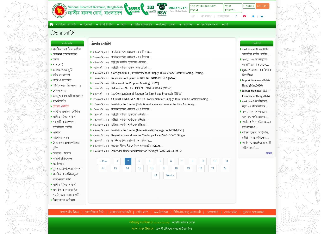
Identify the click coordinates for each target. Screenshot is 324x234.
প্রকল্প (172, 24)
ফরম (123, 24)
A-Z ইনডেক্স (161, 212)
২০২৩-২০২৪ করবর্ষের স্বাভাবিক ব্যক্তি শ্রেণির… (256, 52)
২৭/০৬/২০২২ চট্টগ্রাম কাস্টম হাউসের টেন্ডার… (121, 62)
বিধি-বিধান (106, 24)
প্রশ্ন (193, 16)
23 (155, 175)
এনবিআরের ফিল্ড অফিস (67, 49)
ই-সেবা (88, 24)
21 (212, 168)
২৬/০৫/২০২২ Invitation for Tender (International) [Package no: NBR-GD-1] (138, 130)
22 (224, 168)
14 (127, 168)
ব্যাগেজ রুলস (61, 137)
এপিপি (57, 132)
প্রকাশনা (188, 24)
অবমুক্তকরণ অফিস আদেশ (68, 96)
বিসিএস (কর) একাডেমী (187, 212)
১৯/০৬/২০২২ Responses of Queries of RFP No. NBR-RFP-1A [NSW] (134, 78)
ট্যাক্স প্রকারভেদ (143, 24)
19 (188, 168)
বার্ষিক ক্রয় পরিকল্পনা (64, 85)
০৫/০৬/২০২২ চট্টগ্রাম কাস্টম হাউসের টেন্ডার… (121, 114)
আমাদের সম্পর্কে (66, 24)
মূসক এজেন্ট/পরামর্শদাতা (67, 168)
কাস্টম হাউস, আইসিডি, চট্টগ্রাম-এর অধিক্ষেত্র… (255, 135)
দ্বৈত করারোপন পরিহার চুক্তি (66, 145)
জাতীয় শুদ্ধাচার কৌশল (66, 111)
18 (176, 168)
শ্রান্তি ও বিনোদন (62, 80)
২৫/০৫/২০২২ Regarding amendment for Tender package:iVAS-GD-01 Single (139, 135)
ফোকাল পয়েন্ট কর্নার (65, 54)
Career (249, 5)
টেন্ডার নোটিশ (61, 106)
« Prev (103, 161)
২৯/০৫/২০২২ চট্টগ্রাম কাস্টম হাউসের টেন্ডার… (121, 119)
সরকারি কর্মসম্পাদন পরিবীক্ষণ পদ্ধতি (64, 124)
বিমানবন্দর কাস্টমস (64, 200)
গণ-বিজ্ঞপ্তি (59, 101)
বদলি (56, 59)
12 (102, 168)
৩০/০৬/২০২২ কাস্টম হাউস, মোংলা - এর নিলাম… (122, 57)
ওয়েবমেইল (223, 16)
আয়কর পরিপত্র (62, 153)
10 (214, 161)
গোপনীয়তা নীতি (94, 212)
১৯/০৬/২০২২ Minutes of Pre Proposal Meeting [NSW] (126, 83)
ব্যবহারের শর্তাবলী (120, 212)
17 (163, 168)
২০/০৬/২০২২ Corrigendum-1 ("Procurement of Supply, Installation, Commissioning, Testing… (149, 72)
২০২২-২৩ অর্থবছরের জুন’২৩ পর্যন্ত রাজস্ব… (255, 114)
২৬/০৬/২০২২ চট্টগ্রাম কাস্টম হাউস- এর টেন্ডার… (122, 67)
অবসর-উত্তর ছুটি (62, 70)
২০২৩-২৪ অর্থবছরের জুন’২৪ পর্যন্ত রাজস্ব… (255, 104)
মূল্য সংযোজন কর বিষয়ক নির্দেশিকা (257, 72)
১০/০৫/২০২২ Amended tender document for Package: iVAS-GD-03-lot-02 (137, 150)
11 (226, 161)
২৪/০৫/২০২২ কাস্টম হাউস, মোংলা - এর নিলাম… (122, 140)
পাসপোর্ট (58, 64)
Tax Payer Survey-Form (203, 8)
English (262, 5)
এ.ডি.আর (58, 163)
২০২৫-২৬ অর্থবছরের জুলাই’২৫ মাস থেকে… (255, 62)
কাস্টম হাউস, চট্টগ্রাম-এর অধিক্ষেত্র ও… (256, 124)
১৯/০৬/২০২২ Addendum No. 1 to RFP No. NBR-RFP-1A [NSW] (132, 88)
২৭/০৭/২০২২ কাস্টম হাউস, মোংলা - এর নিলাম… (122, 52)
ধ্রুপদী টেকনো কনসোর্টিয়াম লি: (174, 228)
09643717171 (178, 8)
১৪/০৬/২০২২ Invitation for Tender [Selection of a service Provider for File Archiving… (145, 104)
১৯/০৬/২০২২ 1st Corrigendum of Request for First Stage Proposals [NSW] (137, 93)
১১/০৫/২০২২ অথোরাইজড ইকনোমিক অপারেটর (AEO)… (128, 145)
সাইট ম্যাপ (142, 212)
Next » (170, 175)
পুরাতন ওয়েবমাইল (253, 212)
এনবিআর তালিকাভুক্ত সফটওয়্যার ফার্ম (66, 177)
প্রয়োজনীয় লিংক (69, 212)
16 (151, 168)
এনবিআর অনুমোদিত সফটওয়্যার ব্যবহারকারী (66, 192)
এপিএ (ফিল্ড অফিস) (64, 116)
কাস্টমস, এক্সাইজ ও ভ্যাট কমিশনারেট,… (256, 145)
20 (200, 168)
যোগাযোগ (206, 16)
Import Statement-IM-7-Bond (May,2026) (256, 83)
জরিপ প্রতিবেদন (62, 158)
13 (115, 168)
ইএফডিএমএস (209, 24)
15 (139, 168)
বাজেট (162, 24)
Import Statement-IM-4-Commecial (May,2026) (256, 93)
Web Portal (230, 8)
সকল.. (269, 153)
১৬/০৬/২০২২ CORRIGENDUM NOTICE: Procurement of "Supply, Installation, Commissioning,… (152, 99)
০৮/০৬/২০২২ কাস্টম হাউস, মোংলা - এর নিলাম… (122, 109)
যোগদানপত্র (59, 90)
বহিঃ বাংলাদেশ (61, 75)
